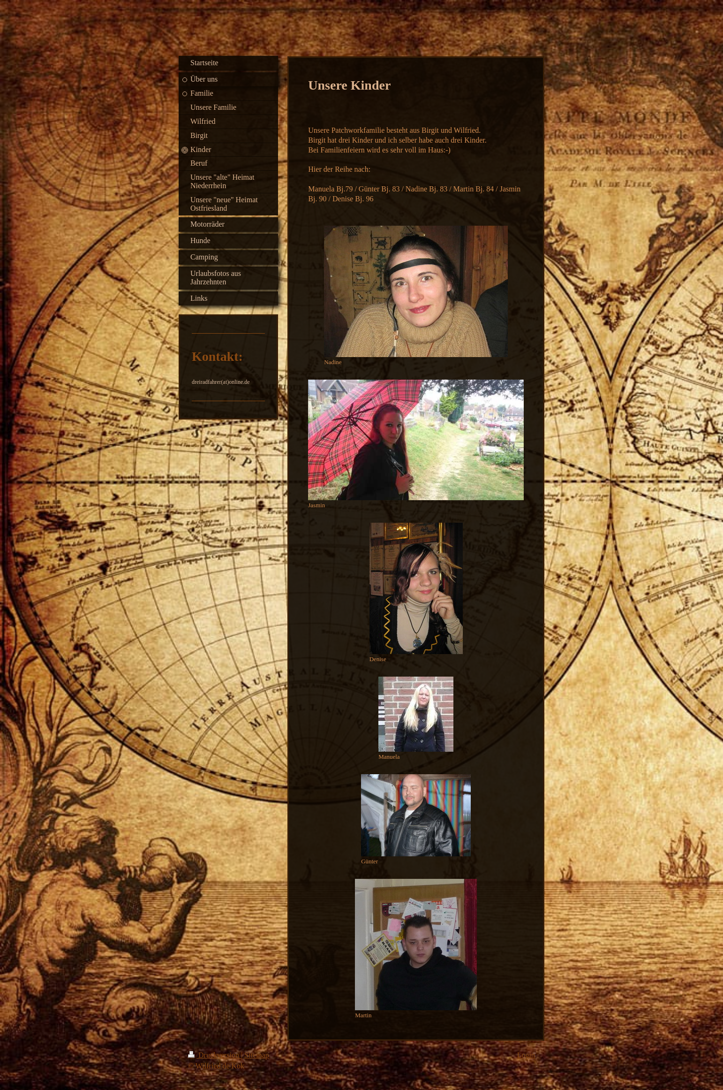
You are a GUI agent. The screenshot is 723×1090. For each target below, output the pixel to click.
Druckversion (214, 1055)
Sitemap (256, 1055)
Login (526, 1055)
